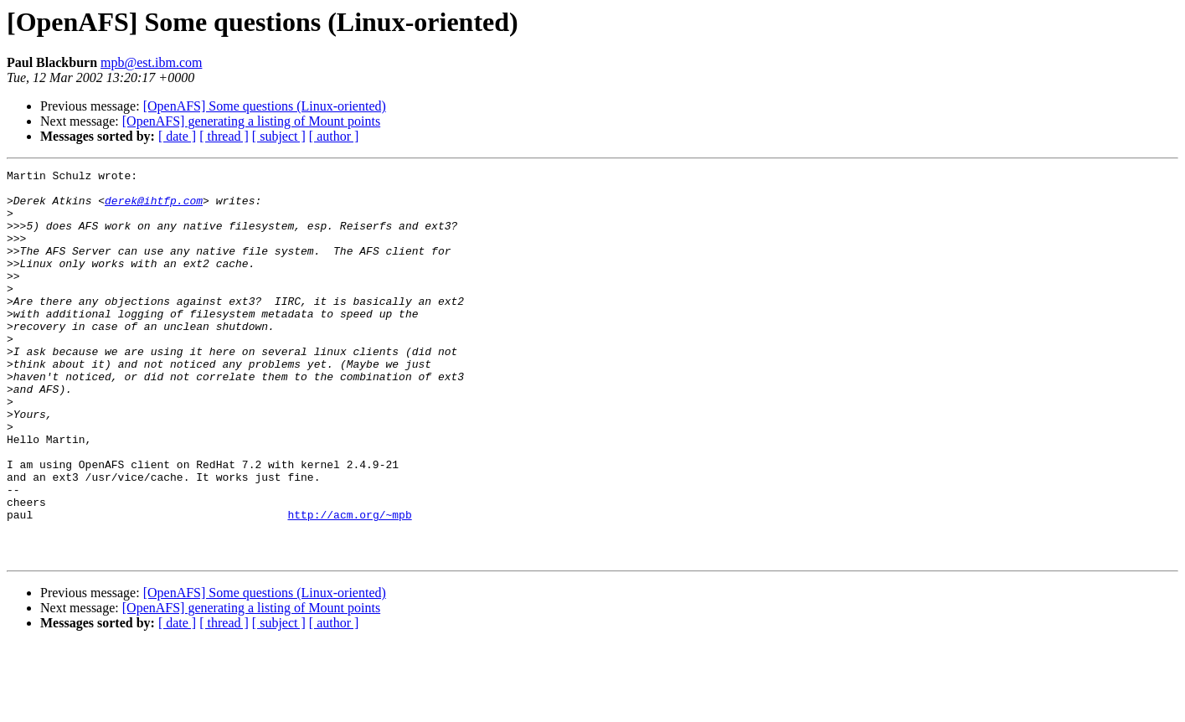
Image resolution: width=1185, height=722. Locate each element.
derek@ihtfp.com (154, 207)
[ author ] (334, 136)
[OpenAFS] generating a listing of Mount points (251, 121)
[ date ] (177, 136)
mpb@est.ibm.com (151, 62)
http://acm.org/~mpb (349, 584)
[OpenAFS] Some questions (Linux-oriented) (264, 106)
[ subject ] (279, 136)
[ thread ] (224, 136)
